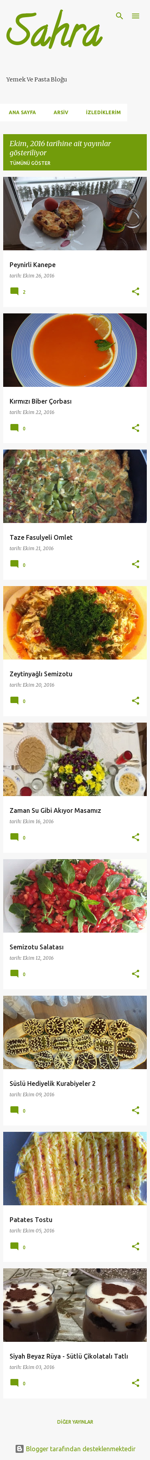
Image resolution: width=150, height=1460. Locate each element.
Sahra (53, 37)
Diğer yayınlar (75, 1421)
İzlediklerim (101, 112)
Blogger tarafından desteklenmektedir (75, 1448)
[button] (135, 292)
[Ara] (119, 16)
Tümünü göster (30, 163)
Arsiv (58, 112)
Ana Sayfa (20, 112)
